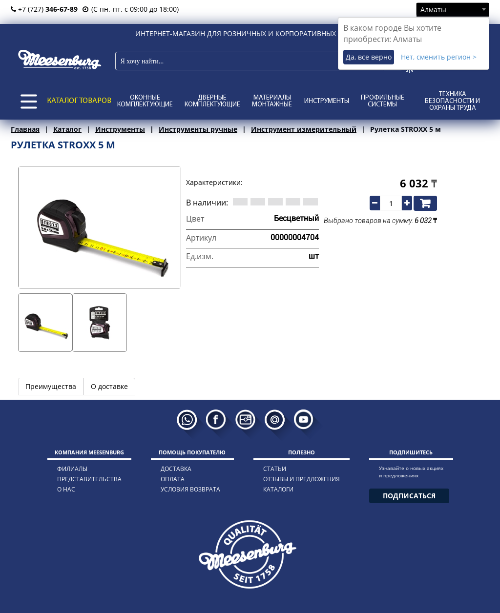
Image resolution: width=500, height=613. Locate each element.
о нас (66, 489)
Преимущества (50, 386)
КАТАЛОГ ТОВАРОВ (79, 101)
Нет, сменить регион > (439, 56)
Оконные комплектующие (145, 101)
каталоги (278, 489)
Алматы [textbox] (433, 9)
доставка (176, 469)
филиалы (72, 469)
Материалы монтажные (272, 101)
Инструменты (326, 101)
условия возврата (190, 489)
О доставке (109, 386)
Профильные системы (382, 101)
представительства (89, 479)
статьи (274, 469)
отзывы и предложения (301, 479)
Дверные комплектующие (212, 101)
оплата (173, 479)
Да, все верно (369, 56)
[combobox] (452, 9)
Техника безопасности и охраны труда (452, 101)
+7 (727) (44, 9)
